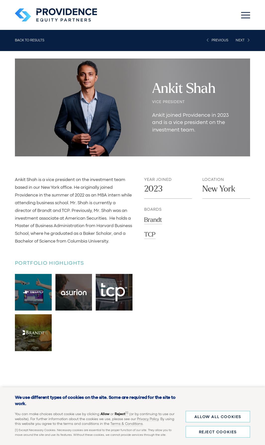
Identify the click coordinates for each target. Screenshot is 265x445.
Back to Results (29, 40)
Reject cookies (218, 432)
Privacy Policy (148, 419)
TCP (150, 234)
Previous (220, 40)
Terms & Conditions (126, 423)
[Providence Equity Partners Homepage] (56, 14)
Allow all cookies (217, 417)
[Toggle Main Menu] (245, 14)
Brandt (153, 220)
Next (240, 40)
